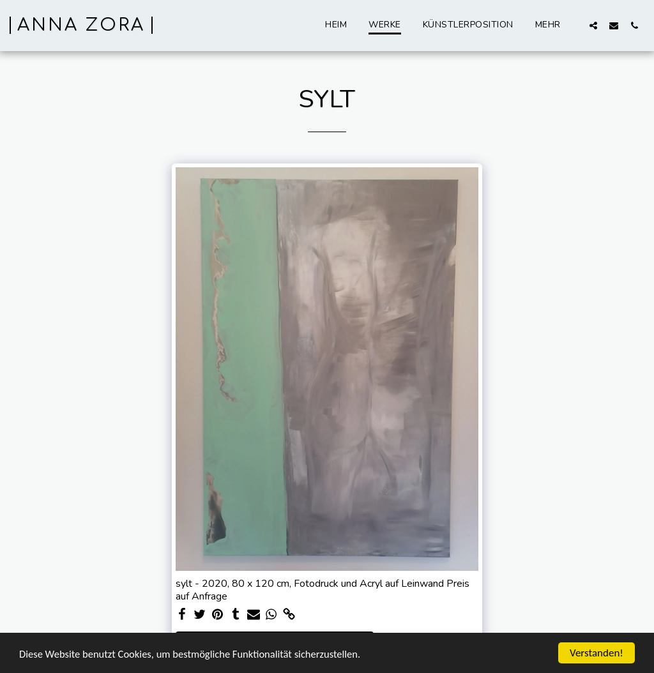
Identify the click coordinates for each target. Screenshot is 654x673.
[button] (593, 25)
